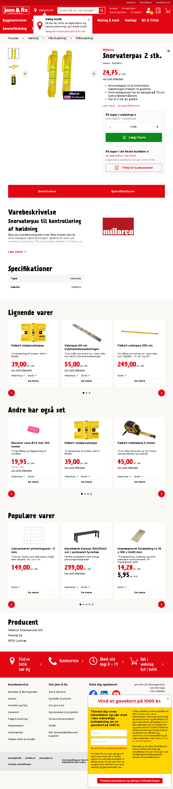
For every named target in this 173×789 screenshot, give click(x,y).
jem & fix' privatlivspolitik (150, 739)
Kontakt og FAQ (18, 705)
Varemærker (15, 732)
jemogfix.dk (14, 758)
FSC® (52, 725)
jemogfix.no (46, 758)
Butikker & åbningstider (23, 691)
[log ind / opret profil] (148, 10)
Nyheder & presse (60, 698)
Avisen (113, 8)
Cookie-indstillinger (19, 764)
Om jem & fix (56, 705)
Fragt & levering (17, 718)
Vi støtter (136, 12)
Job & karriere (117, 12)
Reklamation (16, 725)
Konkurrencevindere (61, 718)
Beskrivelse (47, 191)
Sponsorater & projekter (63, 712)
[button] (83, 393)
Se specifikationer (129, 105)
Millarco (108, 49)
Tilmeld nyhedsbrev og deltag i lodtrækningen (130, 780)
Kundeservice (163, 2)
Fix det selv (128, 8)
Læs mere (109, 105)
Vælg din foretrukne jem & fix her (65, 31)
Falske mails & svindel (21, 739)
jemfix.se (30, 758)
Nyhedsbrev (146, 2)
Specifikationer (123, 191)
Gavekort (131, 2)
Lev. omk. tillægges (113, 79)
